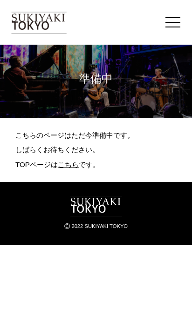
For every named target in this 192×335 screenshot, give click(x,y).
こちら (68, 164)
